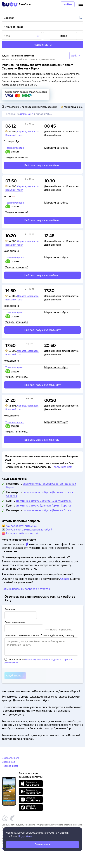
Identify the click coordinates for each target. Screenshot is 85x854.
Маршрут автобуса (56, 147)
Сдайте (65, 578)
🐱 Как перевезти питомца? (19, 526)
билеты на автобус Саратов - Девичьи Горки (44, 500)
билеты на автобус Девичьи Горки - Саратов (44, 505)
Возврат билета (10, 757)
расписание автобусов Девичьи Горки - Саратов (39, 493)
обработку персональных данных (43, 659)
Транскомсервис (14, 147)
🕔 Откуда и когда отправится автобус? (27, 529)
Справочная (8, 761)
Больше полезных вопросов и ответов (26, 589)
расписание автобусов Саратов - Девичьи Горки (41, 485)
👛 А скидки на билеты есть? (20, 533)
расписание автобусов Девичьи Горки (47, 510)
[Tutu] (10, 4)
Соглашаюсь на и (38, 661)
